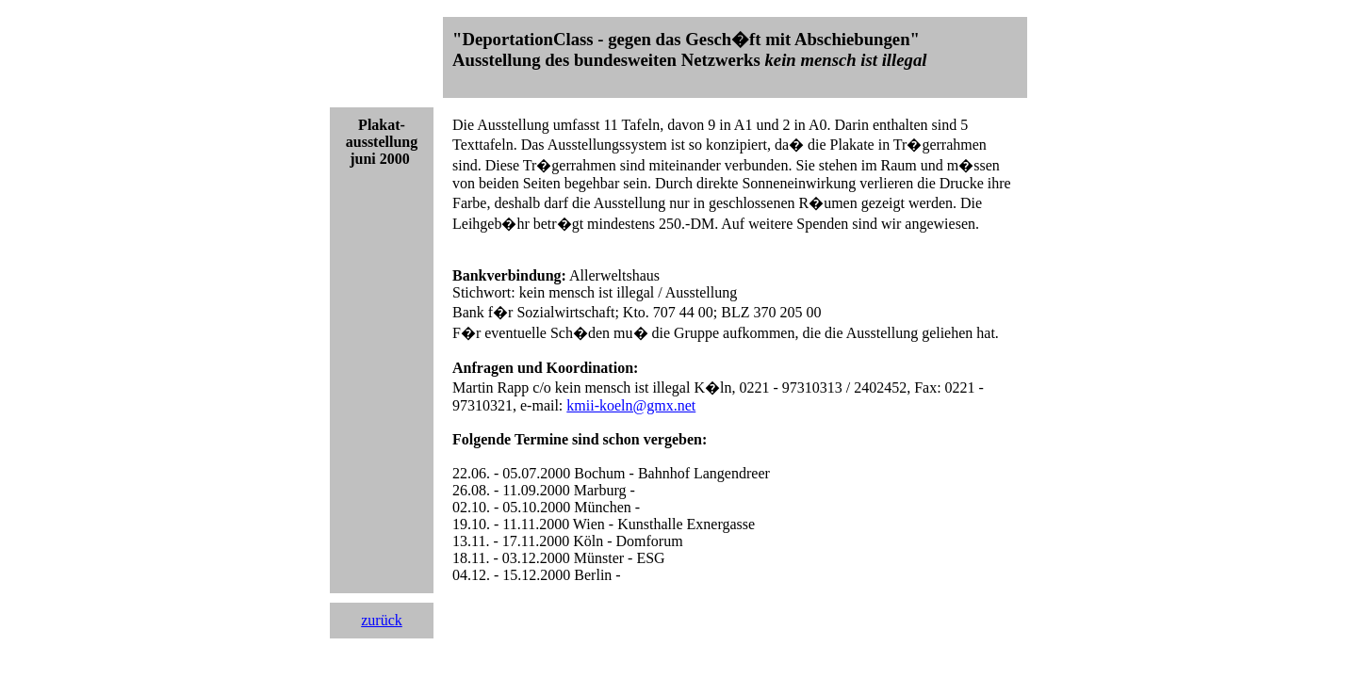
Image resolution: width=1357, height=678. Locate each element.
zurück (381, 620)
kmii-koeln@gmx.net (630, 405)
